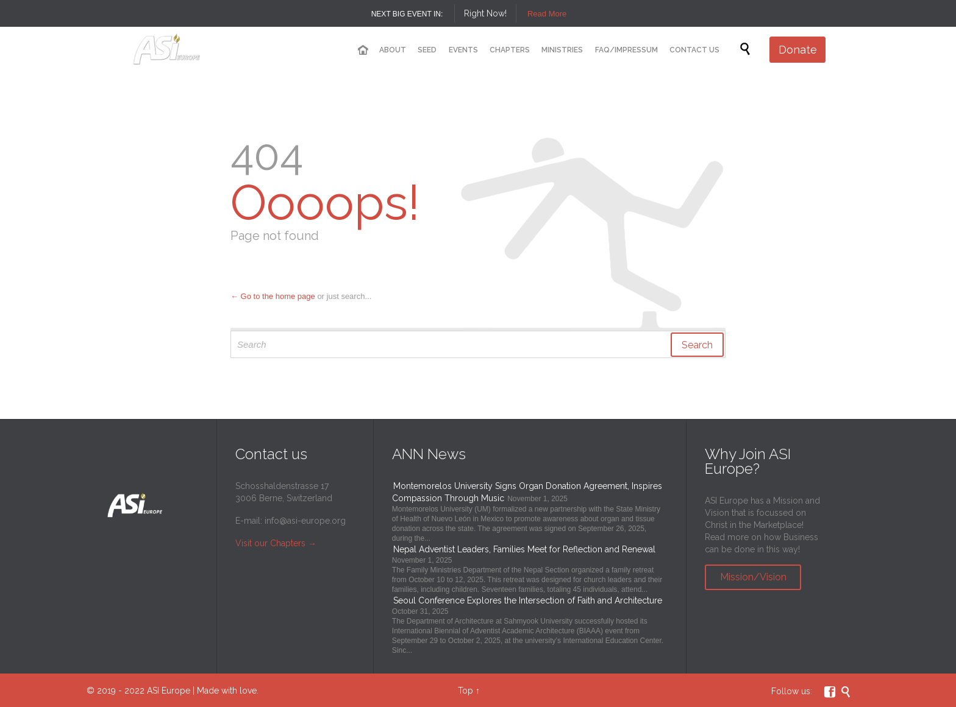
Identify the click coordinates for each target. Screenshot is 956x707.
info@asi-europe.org (305, 521)
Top (465, 690)
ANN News (429, 454)
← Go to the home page (272, 296)
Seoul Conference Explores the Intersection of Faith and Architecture (527, 600)
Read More (546, 13)
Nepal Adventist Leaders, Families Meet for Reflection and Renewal (524, 549)
